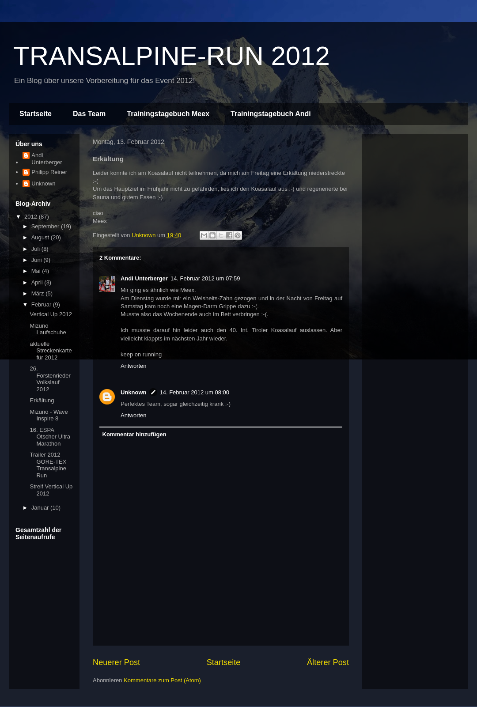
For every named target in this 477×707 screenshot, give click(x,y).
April (38, 282)
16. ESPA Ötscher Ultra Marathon (50, 437)
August (41, 237)
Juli (36, 249)
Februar (42, 304)
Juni (37, 260)
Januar (40, 507)
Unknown (134, 392)
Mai (36, 271)
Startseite (35, 113)
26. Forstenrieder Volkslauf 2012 (50, 379)
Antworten (134, 366)
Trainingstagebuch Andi (271, 113)
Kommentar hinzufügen (134, 434)
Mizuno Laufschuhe (48, 329)
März (38, 293)
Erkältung (42, 400)
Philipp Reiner (49, 172)
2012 (31, 216)
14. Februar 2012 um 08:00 (195, 392)
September (46, 226)
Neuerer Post (116, 662)
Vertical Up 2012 (51, 314)
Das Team (89, 113)
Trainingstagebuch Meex (168, 113)
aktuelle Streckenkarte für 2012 (51, 350)
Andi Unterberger (144, 278)
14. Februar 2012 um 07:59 (205, 278)
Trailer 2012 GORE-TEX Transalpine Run (48, 465)
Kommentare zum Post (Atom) (162, 680)
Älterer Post (328, 662)
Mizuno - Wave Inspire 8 (49, 415)
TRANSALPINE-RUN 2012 (171, 56)
